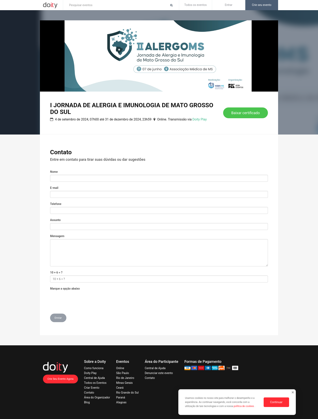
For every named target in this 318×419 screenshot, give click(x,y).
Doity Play (199, 119)
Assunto (55, 220)
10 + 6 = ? (56, 272)
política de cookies (244, 406)
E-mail (54, 187)
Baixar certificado (245, 113)
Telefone (55, 204)
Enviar (58, 317)
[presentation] (81, 299)
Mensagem (57, 236)
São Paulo (122, 373)
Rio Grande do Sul (127, 392)
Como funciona (93, 368)
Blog (87, 402)
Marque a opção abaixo (65, 288)
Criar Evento (91, 387)
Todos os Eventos (95, 382)
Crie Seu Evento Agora (60, 378)
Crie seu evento (261, 5)
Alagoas (121, 402)
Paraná (120, 397)
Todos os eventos (195, 5)
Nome (54, 171)
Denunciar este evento (159, 373)
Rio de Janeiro (125, 378)
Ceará (120, 387)
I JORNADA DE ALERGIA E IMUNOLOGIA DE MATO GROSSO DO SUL (131, 108)
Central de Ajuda (94, 378)
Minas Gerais (124, 382)
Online (120, 368)
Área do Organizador (97, 397)
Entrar (228, 5)
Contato (89, 392)
